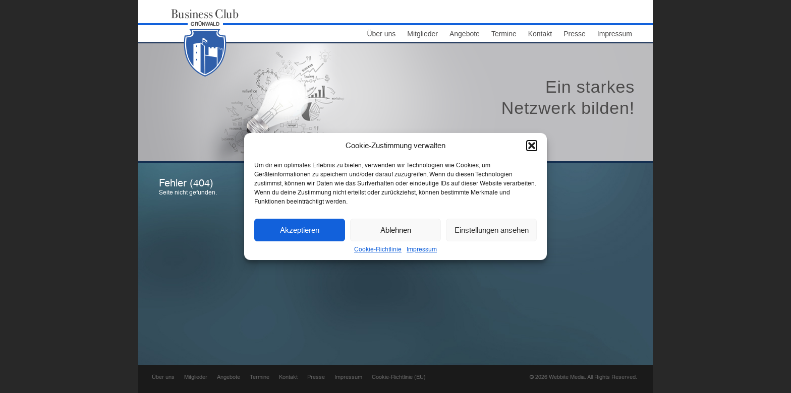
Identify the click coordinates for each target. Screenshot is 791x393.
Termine (504, 34)
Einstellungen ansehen (492, 230)
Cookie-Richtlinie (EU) (399, 377)
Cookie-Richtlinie (378, 249)
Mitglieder (422, 34)
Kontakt (540, 34)
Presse (574, 34)
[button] (532, 146)
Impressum (422, 249)
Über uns (381, 34)
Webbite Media (567, 377)
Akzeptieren (299, 230)
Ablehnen (395, 230)
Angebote (464, 34)
